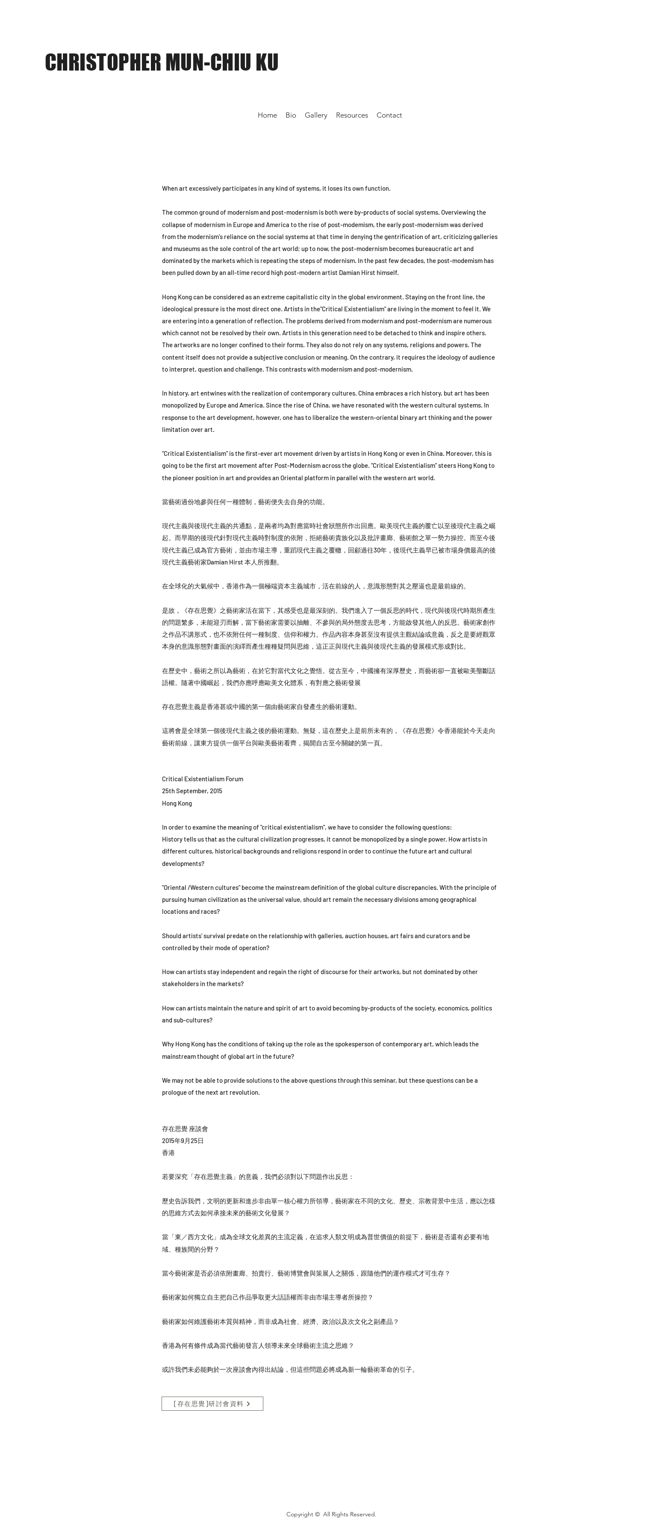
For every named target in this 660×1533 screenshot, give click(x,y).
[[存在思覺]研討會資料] (212, 1404)
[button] (352, 115)
